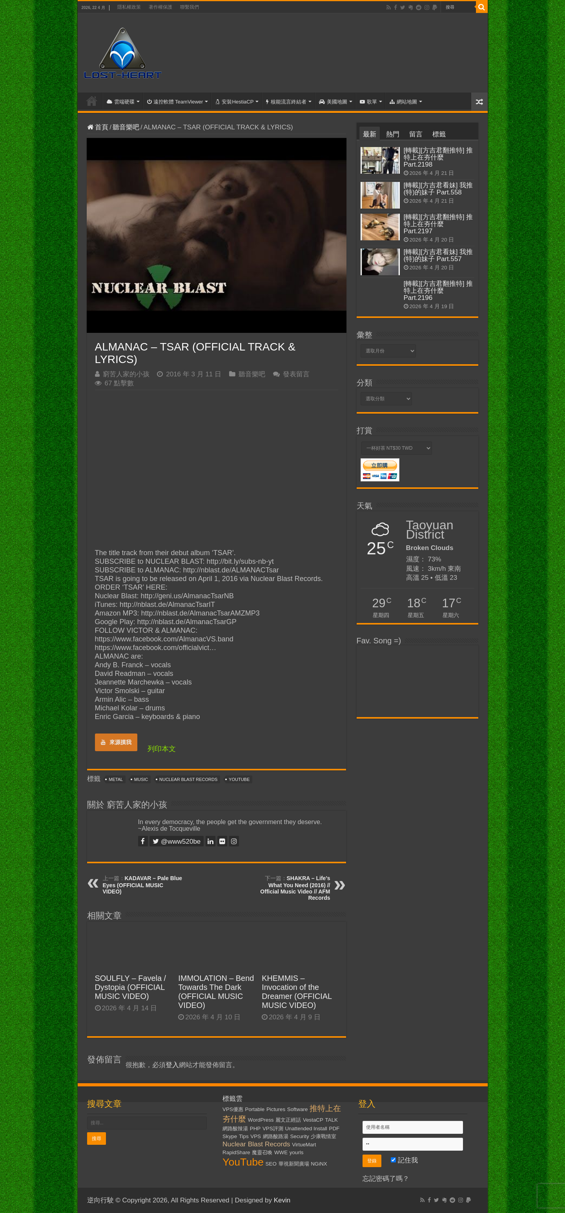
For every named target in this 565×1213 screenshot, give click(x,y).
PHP (255, 1128)
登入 (172, 1065)
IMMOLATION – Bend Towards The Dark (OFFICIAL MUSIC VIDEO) (216, 992)
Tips (244, 1136)
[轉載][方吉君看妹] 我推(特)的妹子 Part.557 (438, 255)
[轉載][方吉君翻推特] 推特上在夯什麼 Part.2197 (438, 224)
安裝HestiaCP (234, 102)
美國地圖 (333, 102)
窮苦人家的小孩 (126, 374)
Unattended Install (306, 1128)
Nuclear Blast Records (188, 779)
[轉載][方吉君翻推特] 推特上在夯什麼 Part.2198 (438, 157)
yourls (297, 1152)
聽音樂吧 (126, 127)
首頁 (92, 101)
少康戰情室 (323, 1136)
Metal (116, 779)
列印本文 (162, 749)
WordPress (261, 1120)
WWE (281, 1152)
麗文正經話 (288, 1120)
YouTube (239, 779)
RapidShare (236, 1152)
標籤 (439, 134)
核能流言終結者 (286, 102)
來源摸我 (116, 742)
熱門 (392, 134)
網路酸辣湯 (235, 1128)
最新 (369, 134)
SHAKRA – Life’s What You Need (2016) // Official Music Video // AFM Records (295, 888)
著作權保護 (160, 7)
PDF (334, 1128)
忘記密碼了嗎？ (386, 1178)
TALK (331, 1120)
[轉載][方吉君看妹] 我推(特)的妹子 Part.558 (438, 189)
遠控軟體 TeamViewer (175, 102)
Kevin (282, 1200)
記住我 (404, 1160)
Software (297, 1109)
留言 (416, 134)
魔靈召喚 (262, 1152)
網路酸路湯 (275, 1136)
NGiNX (319, 1164)
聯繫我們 (189, 7)
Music (141, 779)
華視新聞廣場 (294, 1164)
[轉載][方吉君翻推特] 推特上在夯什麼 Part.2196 (438, 290)
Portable (255, 1109)
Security (299, 1136)
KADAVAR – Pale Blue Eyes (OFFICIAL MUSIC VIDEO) (142, 885)
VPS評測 (272, 1128)
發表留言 (296, 374)
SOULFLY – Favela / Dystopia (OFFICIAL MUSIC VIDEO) (130, 987)
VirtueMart (304, 1145)
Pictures (275, 1109)
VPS (255, 1136)
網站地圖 (403, 102)
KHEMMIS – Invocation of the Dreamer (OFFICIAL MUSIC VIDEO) (297, 992)
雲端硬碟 (121, 102)
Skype (229, 1136)
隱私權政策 (129, 7)
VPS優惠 (232, 1109)
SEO (271, 1164)
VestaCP (313, 1120)
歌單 (368, 102)
